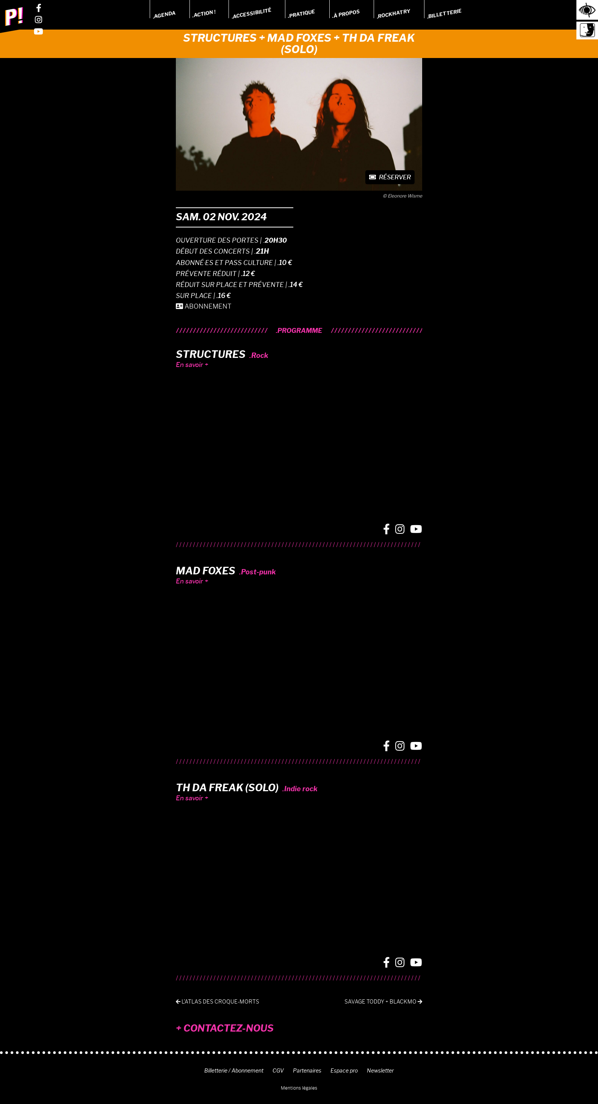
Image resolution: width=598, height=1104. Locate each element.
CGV (278, 1070)
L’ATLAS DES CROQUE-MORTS (217, 1002)
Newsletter (380, 1070)
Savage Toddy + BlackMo (383, 1002)
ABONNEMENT (204, 306)
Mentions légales (299, 1088)
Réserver (390, 177)
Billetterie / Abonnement (233, 1070)
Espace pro (344, 1070)
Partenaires (307, 1070)
